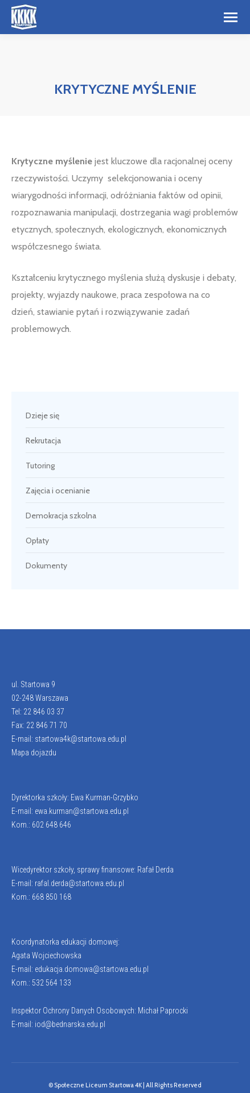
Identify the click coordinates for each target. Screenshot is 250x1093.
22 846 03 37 (43, 711)
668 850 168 (51, 896)
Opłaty (37, 540)
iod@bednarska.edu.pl (70, 1024)
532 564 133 (51, 982)
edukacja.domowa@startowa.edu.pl (92, 969)
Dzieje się (42, 415)
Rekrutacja (43, 440)
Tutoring (40, 465)
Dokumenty (46, 565)
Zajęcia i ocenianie (58, 490)
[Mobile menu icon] (231, 17)
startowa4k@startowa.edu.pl (80, 738)
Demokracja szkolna (61, 515)
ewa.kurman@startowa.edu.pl (82, 811)
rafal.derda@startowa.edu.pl (79, 883)
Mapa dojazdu (33, 752)
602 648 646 (51, 824)
